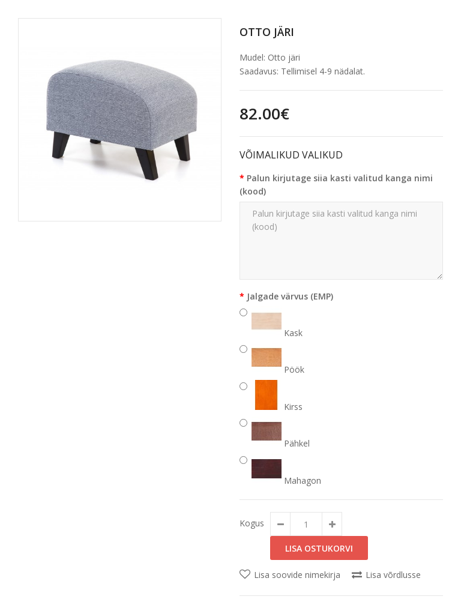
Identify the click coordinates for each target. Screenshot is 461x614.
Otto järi (267, 32)
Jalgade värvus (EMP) (290, 296)
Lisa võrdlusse (393, 574)
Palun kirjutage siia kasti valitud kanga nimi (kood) (336, 184)
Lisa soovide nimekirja (297, 574)
